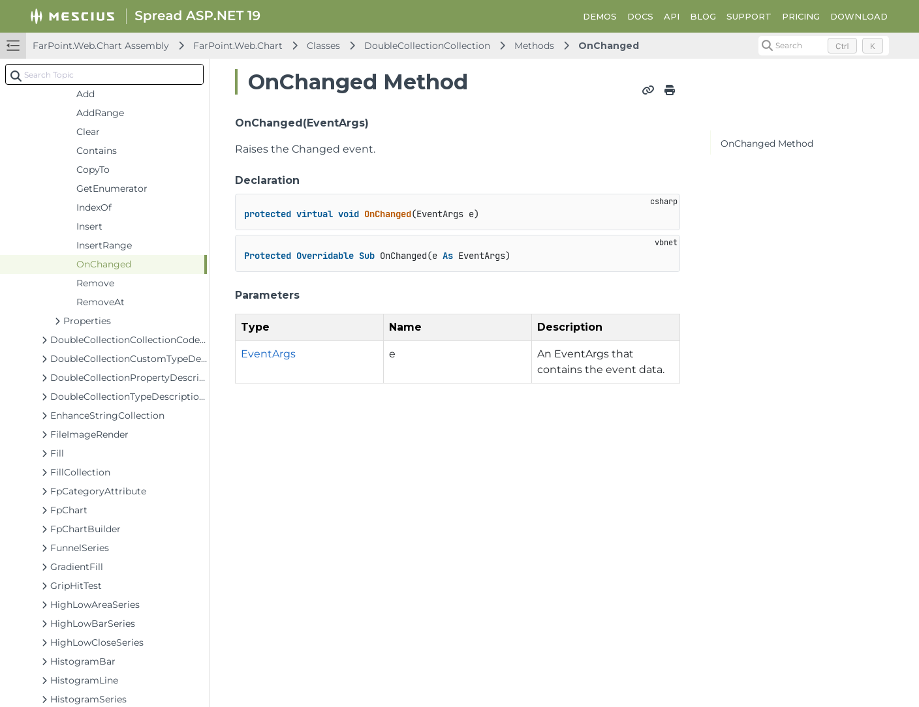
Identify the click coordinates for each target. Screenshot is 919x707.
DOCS (640, 16)
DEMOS (600, 16)
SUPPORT (748, 16)
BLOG (703, 16)
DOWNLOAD (859, 16)
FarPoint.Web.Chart (238, 46)
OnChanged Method (767, 143)
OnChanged (608, 46)
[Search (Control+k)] (823, 45)
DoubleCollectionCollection (427, 46)
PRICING (801, 16)
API (671, 16)
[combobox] (104, 74)
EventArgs (268, 354)
